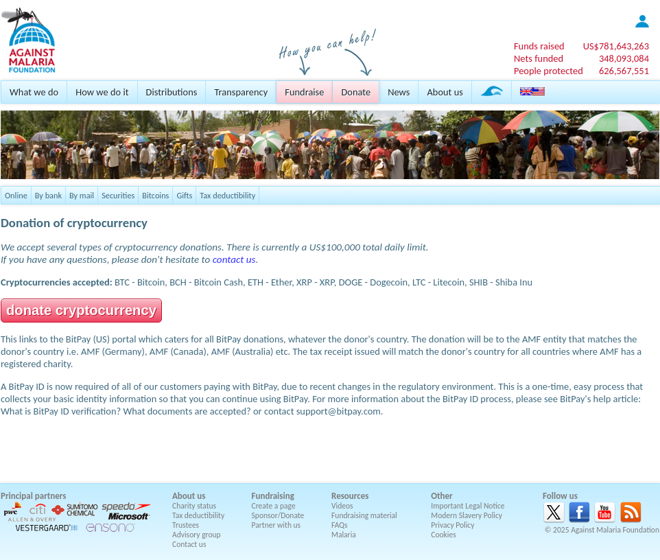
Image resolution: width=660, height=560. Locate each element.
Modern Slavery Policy (466, 515)
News (399, 92)
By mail (81, 195)
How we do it (101, 92)
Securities (118, 195)
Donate (355, 92)
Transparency (241, 92)
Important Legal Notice (467, 506)
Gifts (184, 195)
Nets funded (538, 58)
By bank (48, 195)
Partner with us (276, 525)
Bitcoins (155, 195)
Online (16, 195)
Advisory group (196, 534)
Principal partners (33, 496)
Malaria (343, 534)
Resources (349, 496)
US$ (616, 46)
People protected (548, 71)
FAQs (339, 525)
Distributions (172, 92)
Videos (342, 506)
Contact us (189, 544)
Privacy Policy (452, 525)
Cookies (443, 534)
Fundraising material (364, 515)
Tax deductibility (227, 195)
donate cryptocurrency (81, 310)
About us (444, 92)
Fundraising (273, 496)
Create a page (274, 506)
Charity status (194, 506)
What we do (34, 92)
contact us (234, 259)
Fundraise (304, 92)
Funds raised (539, 46)
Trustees (185, 525)
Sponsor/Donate (278, 515)
